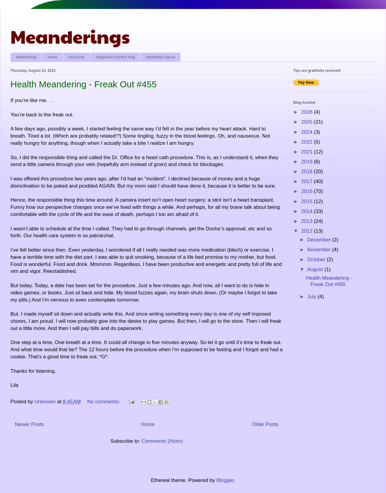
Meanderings (70, 36)
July (312, 296)
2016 (307, 191)
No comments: (104, 401)
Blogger (225, 480)
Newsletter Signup (160, 57)
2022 (307, 142)
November (319, 249)
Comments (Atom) (162, 441)
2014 (307, 211)
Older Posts (265, 424)
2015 (307, 201)
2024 (307, 132)
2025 (307, 122)
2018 (307, 171)
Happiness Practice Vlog (115, 57)
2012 (307, 231)
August (316, 269)
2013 (307, 221)
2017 (307, 181)
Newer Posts (29, 424)
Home (52, 57)
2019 (307, 162)
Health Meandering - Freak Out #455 (83, 84)
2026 (307, 112)
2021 (307, 152)
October (317, 259)
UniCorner (76, 57)
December (319, 240)
